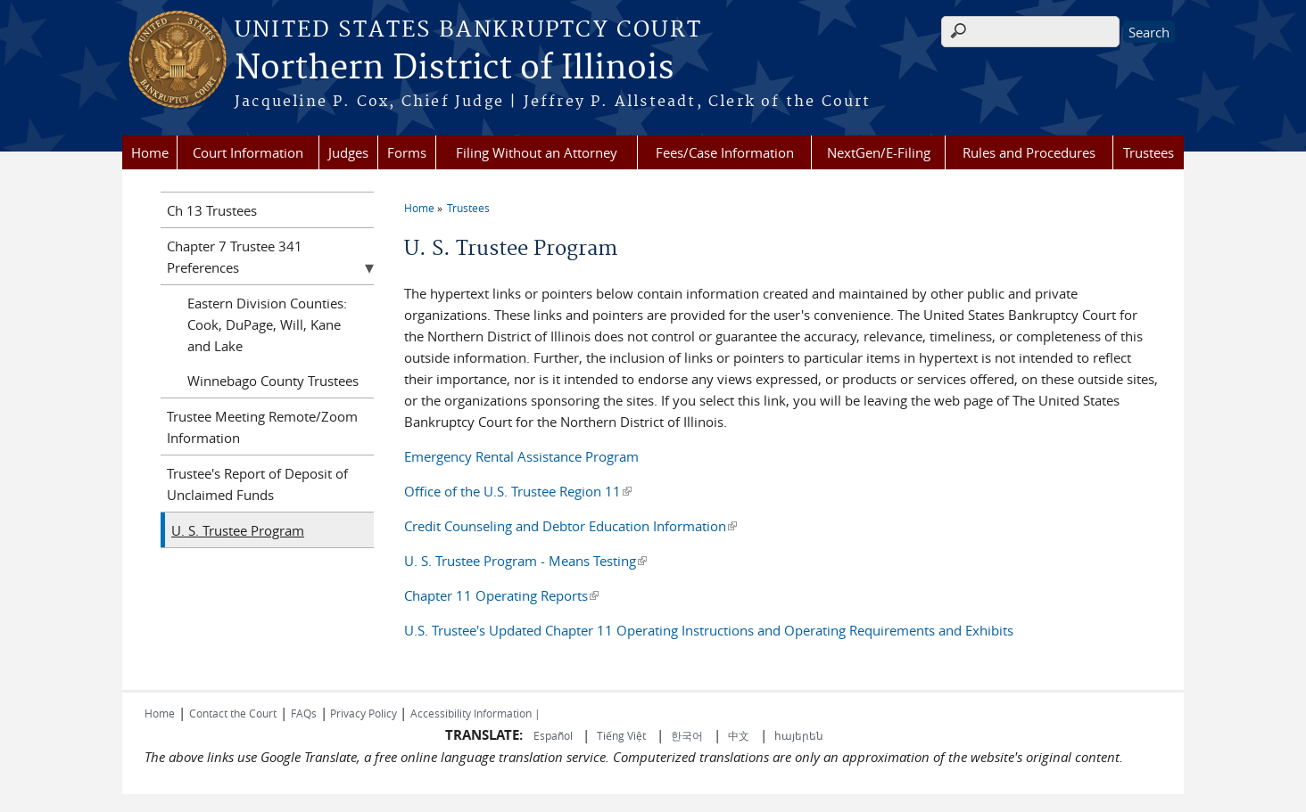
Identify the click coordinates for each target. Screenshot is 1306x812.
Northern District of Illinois (454, 68)
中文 (738, 735)
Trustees (1148, 152)
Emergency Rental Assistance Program (521, 456)
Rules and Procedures (1029, 152)
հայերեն (798, 735)
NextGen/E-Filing (878, 152)
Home (150, 152)
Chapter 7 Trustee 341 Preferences (234, 256)
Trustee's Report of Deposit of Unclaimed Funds (257, 484)
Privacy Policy (363, 713)
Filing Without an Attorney (536, 152)
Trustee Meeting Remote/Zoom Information (262, 427)
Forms (406, 152)
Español (554, 735)
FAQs (304, 713)
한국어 (687, 735)
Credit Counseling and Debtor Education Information (570, 526)
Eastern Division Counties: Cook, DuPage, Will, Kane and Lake (267, 324)
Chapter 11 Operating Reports (501, 595)
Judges (348, 152)
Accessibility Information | (475, 713)
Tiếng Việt (621, 735)
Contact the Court (233, 713)
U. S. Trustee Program (237, 530)
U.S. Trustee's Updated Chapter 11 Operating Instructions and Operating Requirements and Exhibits (708, 630)
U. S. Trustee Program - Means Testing (525, 561)
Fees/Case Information (725, 152)
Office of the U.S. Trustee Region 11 (518, 491)
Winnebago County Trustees (273, 381)
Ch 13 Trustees (212, 210)
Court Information (248, 152)
